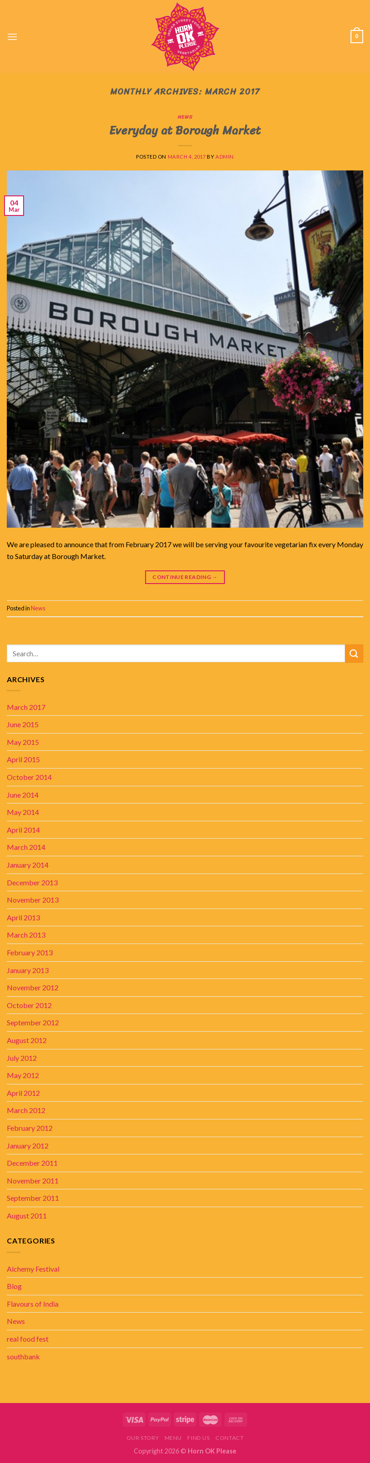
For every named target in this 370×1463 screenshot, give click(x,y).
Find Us (198, 1437)
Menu (173, 1437)
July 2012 (22, 1058)
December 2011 (32, 1162)
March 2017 (26, 707)
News (185, 116)
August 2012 (27, 1040)
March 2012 (26, 1110)
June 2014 (23, 794)
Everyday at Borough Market (185, 130)
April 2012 (23, 1093)
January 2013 (28, 970)
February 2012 (30, 1127)
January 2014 (28, 864)
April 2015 (23, 759)
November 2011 (32, 1180)
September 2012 (33, 1022)
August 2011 (27, 1215)
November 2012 (32, 987)
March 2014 (26, 847)
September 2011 (33, 1197)
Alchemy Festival (33, 1268)
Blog (14, 1286)
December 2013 (32, 882)
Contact (229, 1437)
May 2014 (23, 812)
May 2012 (23, 1075)
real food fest (28, 1338)
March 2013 (26, 934)
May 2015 (23, 742)
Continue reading (185, 577)
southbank (23, 1356)
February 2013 (30, 952)
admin (224, 157)
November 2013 (32, 899)
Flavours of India (32, 1303)
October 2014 (29, 777)
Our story (143, 1437)
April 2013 (23, 917)
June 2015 (23, 724)
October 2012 (29, 1005)
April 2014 (23, 829)
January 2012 (28, 1145)
